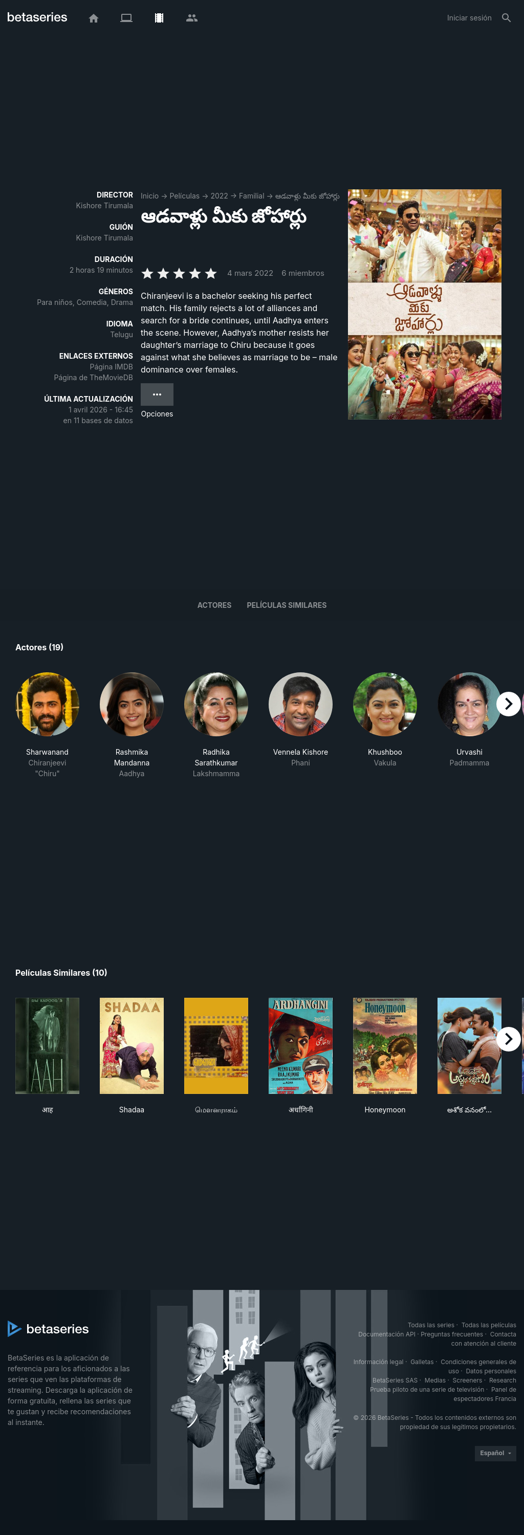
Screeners (468, 1380)
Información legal (379, 1362)
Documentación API (387, 1334)
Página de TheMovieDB (93, 377)
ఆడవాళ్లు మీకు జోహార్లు (307, 195)
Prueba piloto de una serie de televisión (427, 1389)
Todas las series (431, 1325)
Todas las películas (489, 1325)
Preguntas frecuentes (452, 1334)
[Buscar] (506, 18)
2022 (219, 195)
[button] (47, 725)
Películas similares (286, 605)
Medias (435, 1380)
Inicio (150, 195)
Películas (184, 195)
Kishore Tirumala (104, 205)
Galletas (422, 1362)
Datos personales (491, 1371)
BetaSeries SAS (395, 1380)
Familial (251, 195)
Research (502, 1380)
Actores (215, 605)
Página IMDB (111, 366)
